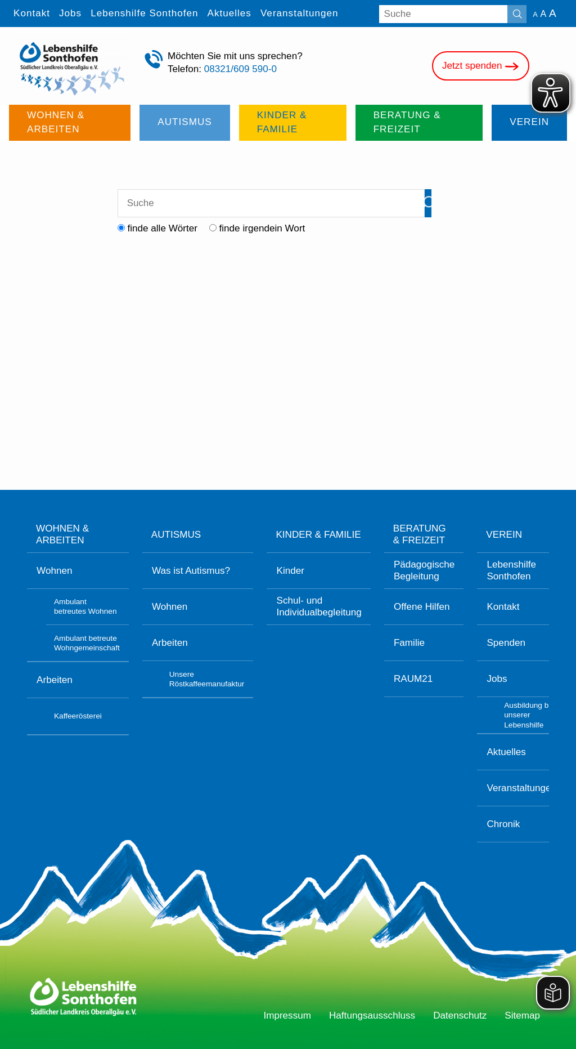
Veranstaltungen (521, 788)
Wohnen (54, 570)
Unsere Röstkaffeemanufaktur (207, 679)
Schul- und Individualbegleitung (319, 606)
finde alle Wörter (162, 228)
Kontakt (503, 606)
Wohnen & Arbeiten (62, 534)
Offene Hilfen (422, 606)
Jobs (497, 678)
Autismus (176, 534)
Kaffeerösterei (78, 716)
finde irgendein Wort (262, 228)
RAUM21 (413, 678)
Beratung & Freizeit (419, 534)
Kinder (290, 570)
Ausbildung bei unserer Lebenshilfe (529, 715)
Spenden (506, 642)
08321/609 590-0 (240, 69)
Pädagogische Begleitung (424, 570)
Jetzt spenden (480, 66)
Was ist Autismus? (191, 570)
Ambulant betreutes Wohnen (85, 606)
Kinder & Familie (318, 534)
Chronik (503, 824)
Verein (504, 534)
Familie (409, 642)
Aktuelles (506, 752)
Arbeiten (55, 680)
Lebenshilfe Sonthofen (511, 570)
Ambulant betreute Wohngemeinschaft (87, 643)
